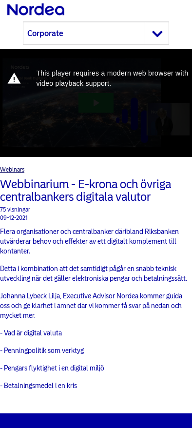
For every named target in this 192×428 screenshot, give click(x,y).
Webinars (12, 169)
